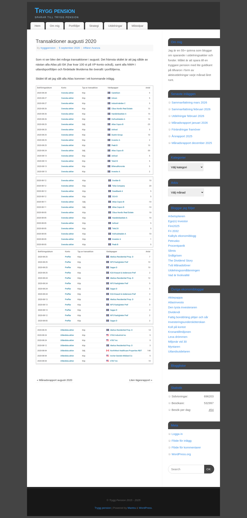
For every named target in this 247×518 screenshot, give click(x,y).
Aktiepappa (175, 297)
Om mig (54, 25)
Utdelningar (115, 25)
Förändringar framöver (186, 129)
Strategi (94, 25)
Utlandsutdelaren (179, 351)
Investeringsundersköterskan (186, 322)
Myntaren (174, 346)
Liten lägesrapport (140, 380)
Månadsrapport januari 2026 (190, 122)
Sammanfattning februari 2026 (191, 109)
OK (207, 469)
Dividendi (174, 312)
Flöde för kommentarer (186, 447)
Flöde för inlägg (181, 440)
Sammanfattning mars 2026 (189, 102)
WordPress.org (181, 454)
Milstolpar (137, 25)
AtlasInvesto (176, 302)
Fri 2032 (173, 231)
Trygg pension (55, 10)
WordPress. (145, 507)
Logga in (177, 434)
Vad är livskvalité (178, 275)
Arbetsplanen (176, 216)
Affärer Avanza (91, 47)
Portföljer (74, 25)
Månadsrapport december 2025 (192, 143)
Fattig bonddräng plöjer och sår (188, 317)
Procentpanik (176, 245)
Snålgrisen (175, 255)
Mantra (132, 507)
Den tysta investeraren (182, 307)
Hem (37, 25)
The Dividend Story (180, 260)
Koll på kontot (177, 327)
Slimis (172, 250)
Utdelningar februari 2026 (188, 116)
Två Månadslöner (179, 265)
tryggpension (48, 47)
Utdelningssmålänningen (184, 270)
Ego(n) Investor (178, 221)
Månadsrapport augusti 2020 (54, 380)
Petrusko (173, 240)
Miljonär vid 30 (177, 341)
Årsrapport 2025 (182, 136)
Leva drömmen (177, 336)
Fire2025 (173, 226)
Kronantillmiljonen (179, 331)
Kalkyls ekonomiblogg (182, 235)
